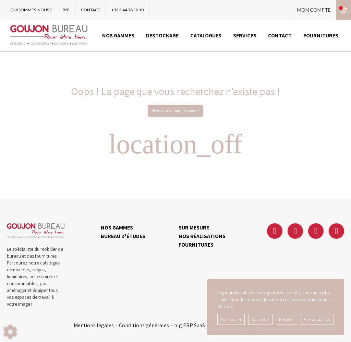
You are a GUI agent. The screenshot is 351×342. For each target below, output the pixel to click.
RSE (66, 9)
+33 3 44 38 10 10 (127, 9)
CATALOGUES (205, 35)
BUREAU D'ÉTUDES (123, 236)
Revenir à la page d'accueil (175, 110)
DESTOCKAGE (162, 35)
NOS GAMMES (118, 35)
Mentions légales (94, 325)
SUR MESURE (194, 227)
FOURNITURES (320, 35)
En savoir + (231, 319)
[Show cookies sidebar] (10, 332)
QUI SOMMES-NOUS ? (30, 9)
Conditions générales (144, 325)
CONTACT (90, 9)
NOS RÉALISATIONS (202, 236)
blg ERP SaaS (189, 325)
